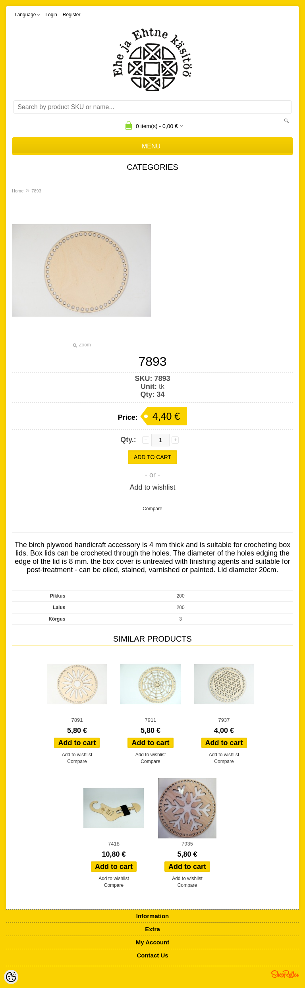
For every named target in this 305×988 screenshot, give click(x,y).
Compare (152, 508)
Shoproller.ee (285, 974)
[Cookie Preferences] (11, 977)
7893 (36, 190)
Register (72, 14)
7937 (224, 720)
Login (51, 14)
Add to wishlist (152, 487)
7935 (187, 844)
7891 (77, 720)
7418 (114, 844)
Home (17, 190)
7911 (150, 720)
